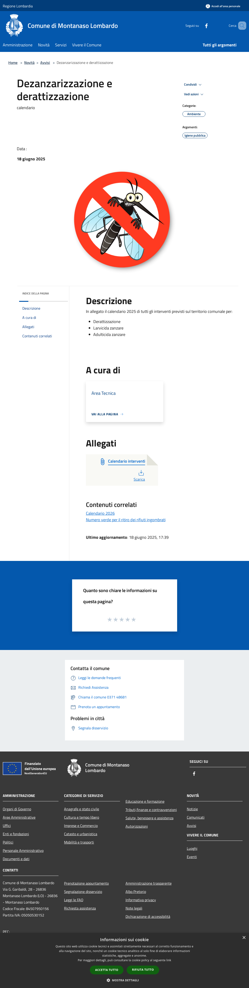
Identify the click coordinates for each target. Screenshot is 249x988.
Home (13, 62)
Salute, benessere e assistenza (149, 818)
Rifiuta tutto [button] (143, 970)
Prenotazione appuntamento (86, 883)
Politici (8, 842)
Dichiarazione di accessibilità (148, 916)
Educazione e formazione (145, 801)
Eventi (192, 856)
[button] (124, 980)
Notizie (192, 809)
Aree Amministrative (19, 817)
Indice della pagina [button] (35, 293)
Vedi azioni (194, 94)
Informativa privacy (141, 900)
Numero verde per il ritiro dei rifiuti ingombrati (126, 520)
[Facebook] (199, 25)
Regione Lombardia (18, 6)
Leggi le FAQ (73, 900)
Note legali (134, 908)
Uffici (7, 825)
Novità (29, 62)
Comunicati (196, 817)
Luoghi (192, 848)
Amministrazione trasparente (149, 883)
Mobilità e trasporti (79, 842)
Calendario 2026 (100, 513)
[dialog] (124, 960)
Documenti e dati (16, 859)
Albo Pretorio (136, 891)
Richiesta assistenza (80, 908)
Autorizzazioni (137, 826)
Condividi (193, 84)
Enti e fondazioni (16, 834)
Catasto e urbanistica (80, 834)
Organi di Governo (17, 809)
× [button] (244, 938)
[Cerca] (240, 25)
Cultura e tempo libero (81, 817)
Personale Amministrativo (23, 850)
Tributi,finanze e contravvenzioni (151, 809)
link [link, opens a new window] (168, 960)
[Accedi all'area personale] (223, 6)
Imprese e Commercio (81, 825)
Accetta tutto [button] (106, 970)
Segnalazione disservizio (83, 891)
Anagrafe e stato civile (81, 809)
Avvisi (45, 62)
